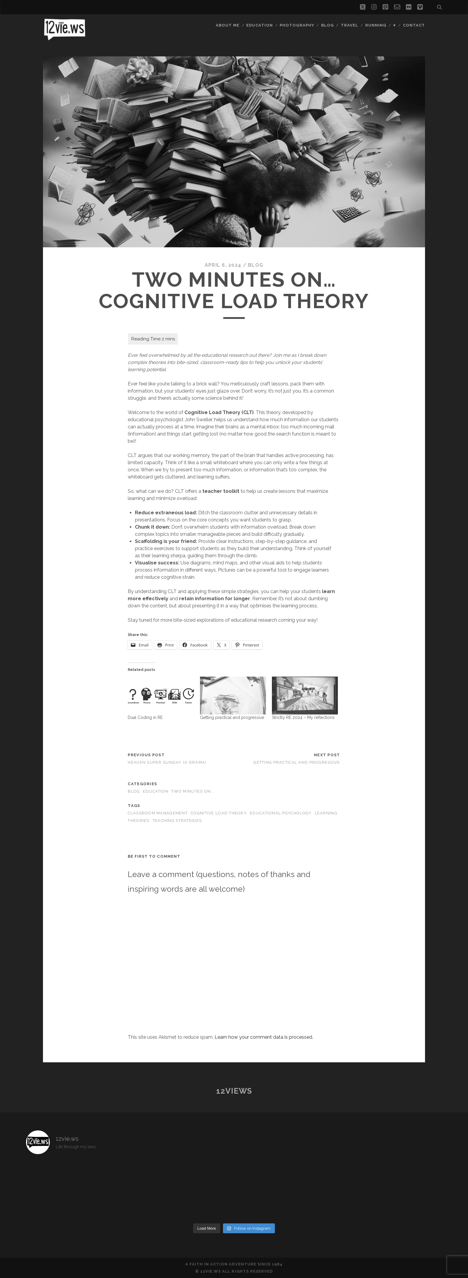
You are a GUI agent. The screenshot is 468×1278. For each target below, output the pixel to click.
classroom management (158, 813)
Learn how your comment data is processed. (264, 1037)
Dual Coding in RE (145, 717)
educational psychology (281, 813)
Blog (327, 25)
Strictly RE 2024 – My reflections (303, 717)
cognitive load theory (219, 813)
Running (375, 25)
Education (259, 25)
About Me (227, 25)
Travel (349, 25)
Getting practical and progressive (232, 717)
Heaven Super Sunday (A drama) (167, 762)
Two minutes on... (193, 791)
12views (234, 1090)
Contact (414, 25)
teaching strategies (177, 820)
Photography (297, 25)
